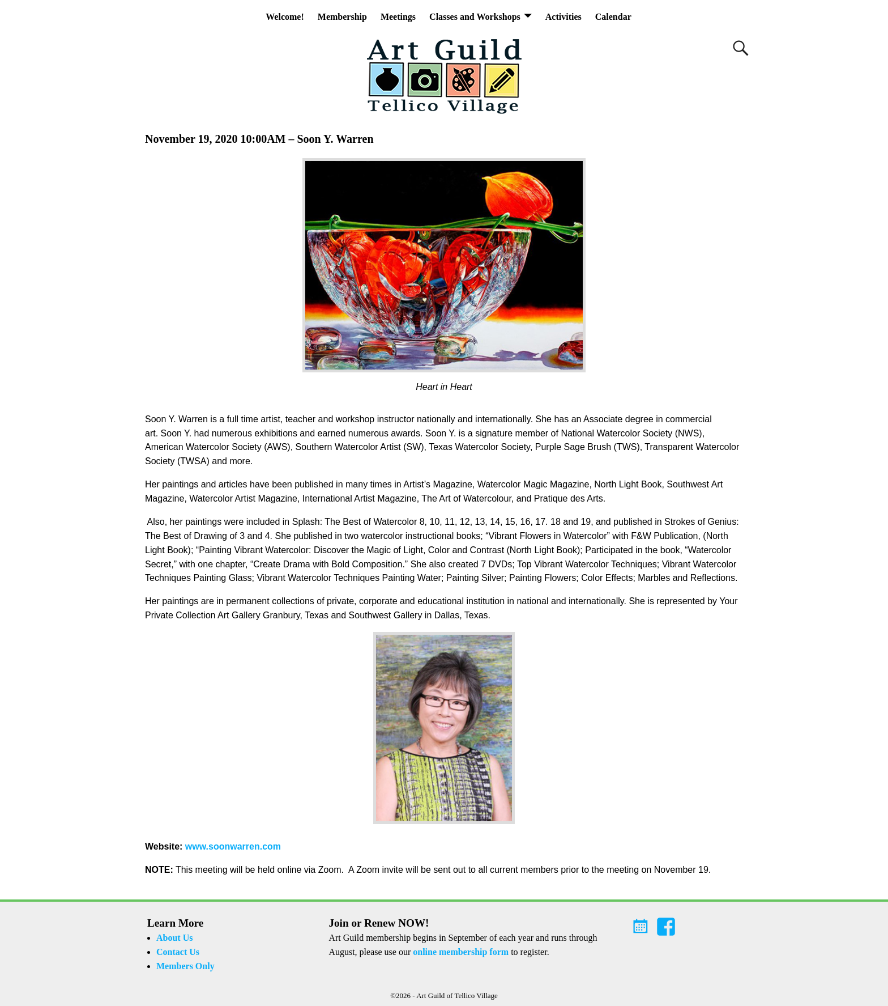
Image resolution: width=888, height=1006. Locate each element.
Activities (563, 17)
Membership (342, 17)
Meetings (398, 17)
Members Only (185, 966)
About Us (174, 938)
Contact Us (177, 952)
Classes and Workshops (474, 17)
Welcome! (285, 17)
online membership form (461, 952)
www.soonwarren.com (233, 846)
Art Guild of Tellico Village (457, 995)
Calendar (613, 17)
